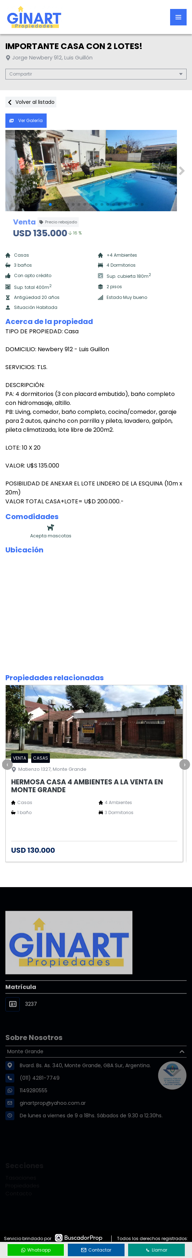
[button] (182, 171)
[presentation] (7, 764)
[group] (96, 171)
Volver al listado (31, 102)
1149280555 (33, 1105)
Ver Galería (26, 120)
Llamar (156, 1250)
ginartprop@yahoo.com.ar (53, 1118)
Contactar (96, 1250)
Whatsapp (36, 1250)
